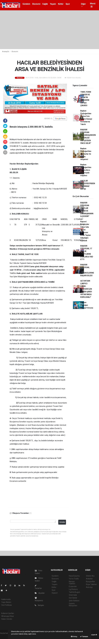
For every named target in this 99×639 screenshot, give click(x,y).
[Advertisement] (49, 30)
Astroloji (89, 587)
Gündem (26, 4)
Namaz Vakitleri (72, 583)
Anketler (89, 579)
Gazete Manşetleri (73, 604)
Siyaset (55, 593)
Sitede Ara (90, 576)
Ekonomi (36, 4)
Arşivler (40, 593)
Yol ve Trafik (74, 579)
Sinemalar (73, 595)
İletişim (39, 605)
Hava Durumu (74, 576)
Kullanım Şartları (7, 613)
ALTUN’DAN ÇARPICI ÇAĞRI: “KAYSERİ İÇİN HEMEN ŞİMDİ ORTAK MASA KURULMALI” (86, 289)
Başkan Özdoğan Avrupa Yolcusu (86, 305)
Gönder (62, 522)
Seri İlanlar (73, 598)
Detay (74, 636)
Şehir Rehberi (74, 601)
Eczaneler (73, 586)
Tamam (84, 636)
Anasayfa (5, 51)
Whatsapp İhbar (7, 616)
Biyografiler (90, 582)
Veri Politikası (6, 605)
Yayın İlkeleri (6, 602)
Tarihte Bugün (74, 592)
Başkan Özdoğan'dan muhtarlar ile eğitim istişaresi (85, 153)
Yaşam (53, 4)
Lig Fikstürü (73, 589)
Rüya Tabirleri (91, 584)
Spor (68, 4)
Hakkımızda (6, 599)
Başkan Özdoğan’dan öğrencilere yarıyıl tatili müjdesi (85, 170)
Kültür (61, 4)
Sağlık (45, 4)
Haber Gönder (6, 619)
